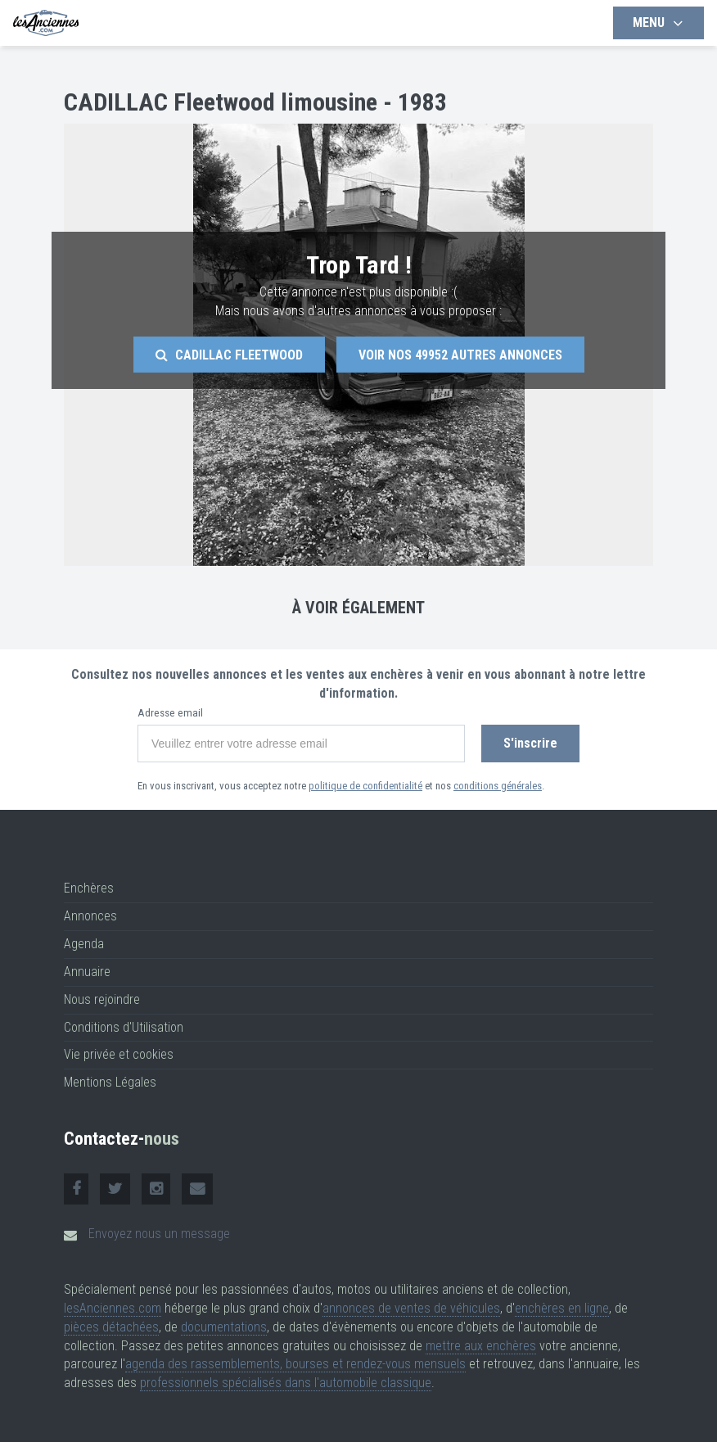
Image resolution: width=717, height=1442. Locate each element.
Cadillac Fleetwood (229, 355)
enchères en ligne (562, 1308)
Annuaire (87, 971)
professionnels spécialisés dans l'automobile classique (285, 1382)
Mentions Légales (110, 1082)
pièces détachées (111, 1327)
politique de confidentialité (365, 786)
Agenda (84, 944)
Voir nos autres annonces (460, 355)
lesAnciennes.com (112, 1308)
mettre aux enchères (481, 1346)
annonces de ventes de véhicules (411, 1308)
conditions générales (497, 786)
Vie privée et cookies (119, 1054)
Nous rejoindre (102, 999)
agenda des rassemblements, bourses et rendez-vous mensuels (295, 1364)
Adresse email (170, 713)
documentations (224, 1327)
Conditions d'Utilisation (123, 1027)
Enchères (89, 888)
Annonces (90, 916)
